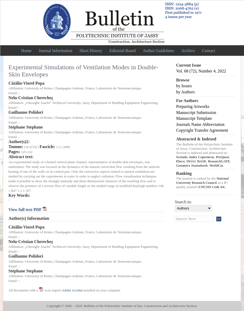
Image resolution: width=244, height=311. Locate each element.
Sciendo (181, 157)
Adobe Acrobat (72, 290)
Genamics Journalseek (192, 165)
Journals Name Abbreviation (200, 124)
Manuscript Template (194, 118)
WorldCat (216, 165)
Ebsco (180, 161)
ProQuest (222, 157)
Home (26, 50)
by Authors (185, 92)
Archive (188, 50)
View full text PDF (25, 209)
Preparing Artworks (192, 106)
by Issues (184, 86)
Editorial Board (123, 50)
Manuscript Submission (196, 112)
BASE (201, 161)
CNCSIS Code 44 (211, 187)
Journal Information (55, 50)
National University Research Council (202, 180)
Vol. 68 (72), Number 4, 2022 (201, 71)
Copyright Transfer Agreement (202, 130)
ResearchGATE (219, 161)
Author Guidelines (158, 50)
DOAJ (190, 161)
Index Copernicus (201, 157)
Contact (208, 50)
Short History (90, 50)
